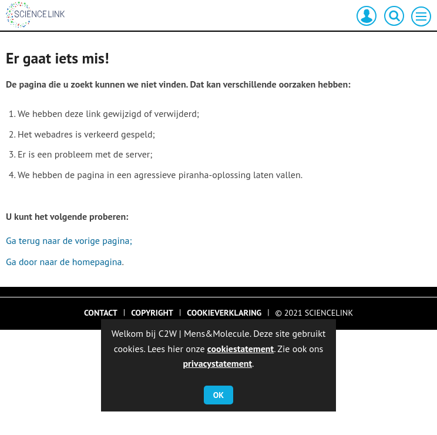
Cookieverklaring (224, 312)
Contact (100, 312)
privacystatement (217, 363)
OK (218, 395)
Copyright (152, 312)
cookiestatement (240, 348)
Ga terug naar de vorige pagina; (69, 240)
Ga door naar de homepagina (64, 261)
